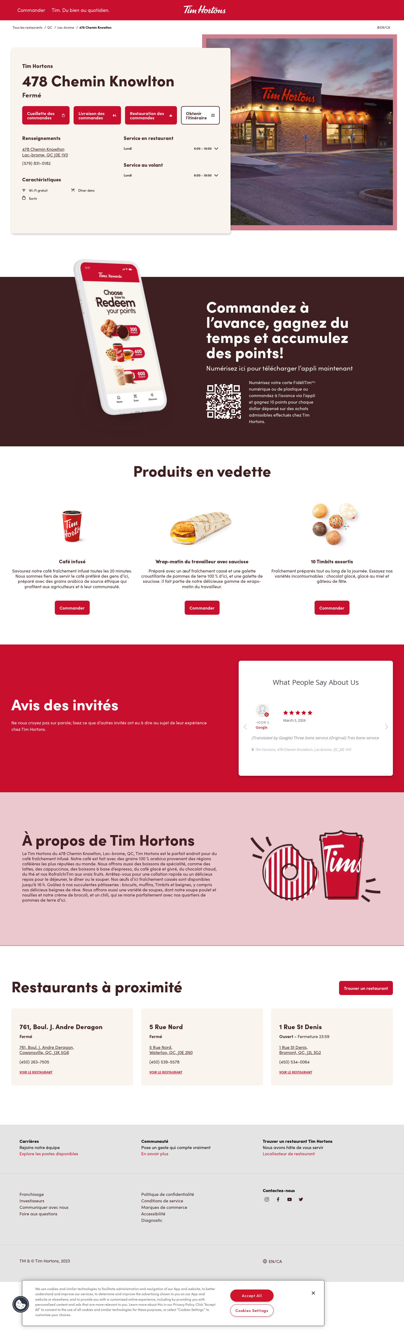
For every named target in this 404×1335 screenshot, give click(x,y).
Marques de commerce (164, 1260)
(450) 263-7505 (34, 1115)
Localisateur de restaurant (289, 1206)
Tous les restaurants (27, 27)
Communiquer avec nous (43, 1260)
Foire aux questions (38, 1266)
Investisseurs (31, 1254)
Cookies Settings (251, 1310)
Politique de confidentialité (167, 1247)
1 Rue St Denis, (300, 1103)
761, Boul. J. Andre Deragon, (46, 1103)
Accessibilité (153, 1266)
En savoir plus (154, 1206)
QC (49, 27)
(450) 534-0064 (294, 1115)
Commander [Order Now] (72, 608)
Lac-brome (65, 27)
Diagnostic (151, 1273)
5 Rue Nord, (171, 1103)
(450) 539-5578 (164, 1115)
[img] (301, 1253)
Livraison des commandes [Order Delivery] (97, 115)
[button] (20, 1304)
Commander (31, 10)
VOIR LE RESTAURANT (35, 1125)
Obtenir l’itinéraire (200, 115)
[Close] (313, 1293)
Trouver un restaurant (366, 1041)
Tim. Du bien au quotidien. (80, 10)
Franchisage (31, 1247)
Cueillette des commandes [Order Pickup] (46, 115)
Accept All (252, 1295)
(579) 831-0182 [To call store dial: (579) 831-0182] (36, 163)
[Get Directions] (70, 152)
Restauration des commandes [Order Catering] (151, 115)
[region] (173, 1303)
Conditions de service (162, 1254)
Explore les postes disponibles (48, 1206)
